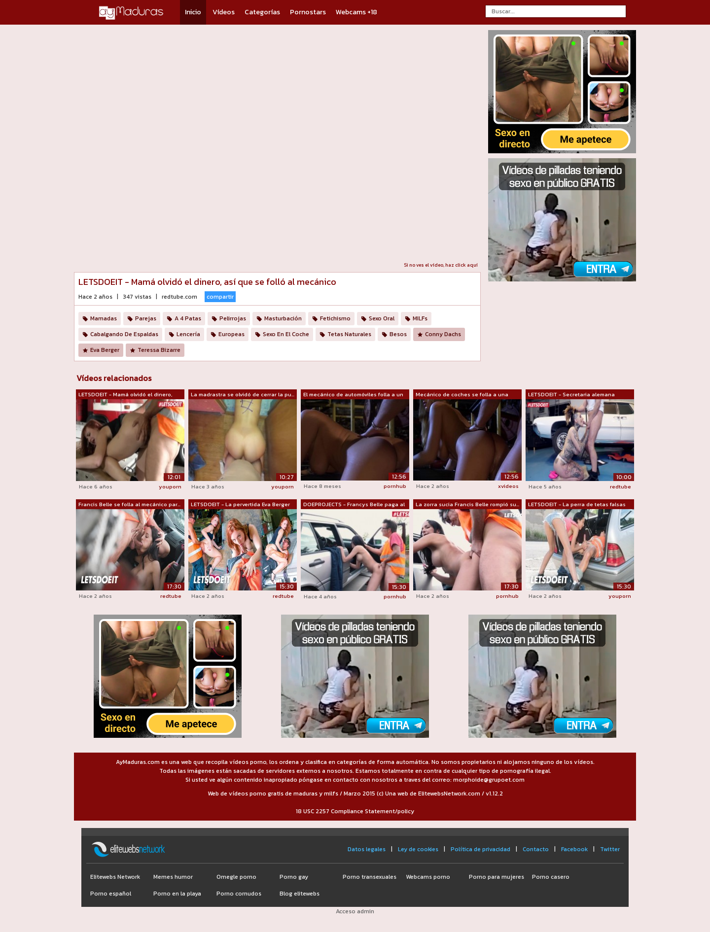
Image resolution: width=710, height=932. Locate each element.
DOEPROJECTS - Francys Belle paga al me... (354, 504)
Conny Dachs (443, 334)
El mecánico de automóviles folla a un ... (353, 394)
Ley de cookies (418, 849)
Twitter (610, 849)
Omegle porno (236, 876)
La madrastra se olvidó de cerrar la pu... (242, 394)
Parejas (145, 318)
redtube (620, 486)
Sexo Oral (381, 318)
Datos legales (367, 849)
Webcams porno (428, 876)
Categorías (262, 12)
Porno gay (294, 876)
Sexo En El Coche (286, 334)
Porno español (110, 893)
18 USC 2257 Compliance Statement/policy (355, 811)
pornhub (395, 486)
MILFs (420, 318)
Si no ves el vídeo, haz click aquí (441, 265)
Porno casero (550, 876)
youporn (170, 486)
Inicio (193, 12)
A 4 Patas (188, 318)
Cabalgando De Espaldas (124, 334)
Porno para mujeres (496, 876)
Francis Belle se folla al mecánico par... (129, 504)
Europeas (231, 334)
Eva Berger (104, 349)
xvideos (508, 486)
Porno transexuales (369, 876)
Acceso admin (355, 911)
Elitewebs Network (115, 876)
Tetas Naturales (349, 334)
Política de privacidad (480, 849)
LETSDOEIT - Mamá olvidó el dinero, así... (125, 394)
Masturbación (283, 318)
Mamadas (103, 318)
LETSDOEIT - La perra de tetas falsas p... (577, 504)
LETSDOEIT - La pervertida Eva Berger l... (240, 504)
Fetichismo (335, 318)
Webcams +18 (356, 12)
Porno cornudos (238, 893)
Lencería (188, 334)
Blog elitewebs (300, 893)
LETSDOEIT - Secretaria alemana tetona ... (571, 394)
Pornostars (308, 12)
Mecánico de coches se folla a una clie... (462, 394)
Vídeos (224, 12)
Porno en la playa (177, 893)
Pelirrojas (232, 318)
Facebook (574, 849)
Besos (398, 334)
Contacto (536, 849)
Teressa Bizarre (159, 349)
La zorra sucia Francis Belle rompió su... (467, 504)
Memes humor (173, 876)
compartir (220, 296)
